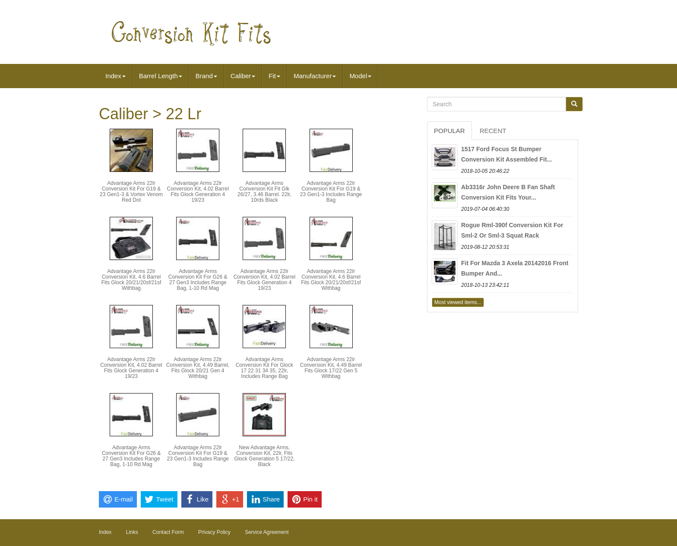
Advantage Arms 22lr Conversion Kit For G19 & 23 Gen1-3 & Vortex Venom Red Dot (131, 191)
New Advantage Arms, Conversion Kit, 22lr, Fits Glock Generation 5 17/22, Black (264, 456)
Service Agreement (266, 532)
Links (132, 532)
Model (360, 75)
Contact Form (168, 532)
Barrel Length (160, 75)
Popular (449, 130)
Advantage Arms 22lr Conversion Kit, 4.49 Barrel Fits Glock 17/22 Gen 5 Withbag (331, 368)
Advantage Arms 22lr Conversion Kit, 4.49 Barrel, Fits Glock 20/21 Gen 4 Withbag (198, 368)
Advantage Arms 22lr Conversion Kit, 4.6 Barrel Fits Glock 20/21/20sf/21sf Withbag (131, 280)
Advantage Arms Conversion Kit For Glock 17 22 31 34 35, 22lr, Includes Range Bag (264, 368)
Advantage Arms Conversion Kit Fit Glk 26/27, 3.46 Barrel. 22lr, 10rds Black (264, 191)
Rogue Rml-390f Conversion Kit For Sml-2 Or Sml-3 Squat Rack (512, 230)
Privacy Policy (214, 532)
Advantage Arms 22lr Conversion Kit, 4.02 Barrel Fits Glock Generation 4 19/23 (197, 191)
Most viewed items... (457, 302)
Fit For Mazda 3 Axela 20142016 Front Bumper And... (514, 268)
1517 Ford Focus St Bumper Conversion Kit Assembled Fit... (506, 154)
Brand (206, 75)
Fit (274, 75)
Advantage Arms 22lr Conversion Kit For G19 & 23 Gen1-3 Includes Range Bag (331, 191)
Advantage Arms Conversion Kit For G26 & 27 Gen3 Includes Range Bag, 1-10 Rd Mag (198, 280)
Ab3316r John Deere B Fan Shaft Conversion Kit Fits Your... (508, 192)
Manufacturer (315, 75)
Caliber (243, 75)
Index (115, 75)
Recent (493, 130)
